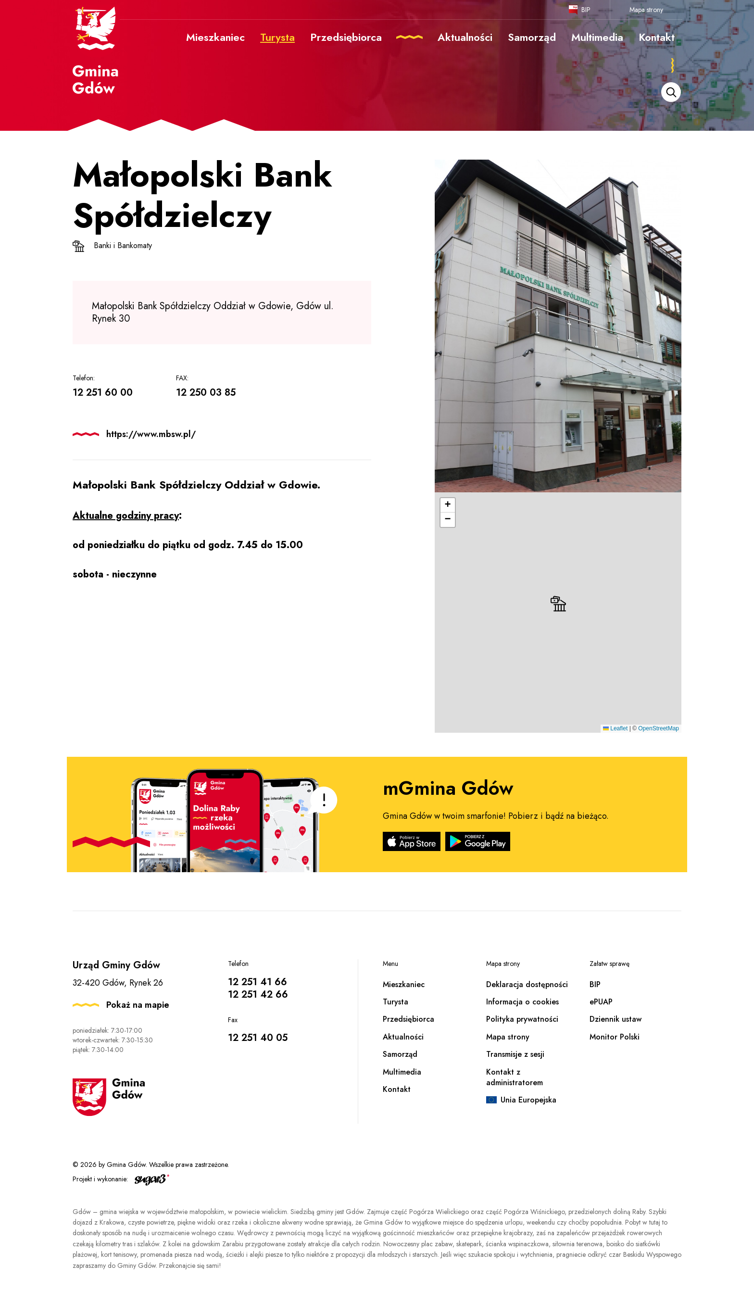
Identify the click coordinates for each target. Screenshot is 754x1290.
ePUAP (601, 1001)
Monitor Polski (615, 1036)
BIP (586, 9)
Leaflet (615, 728)
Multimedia (402, 1071)
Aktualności (403, 1036)
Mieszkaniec (404, 984)
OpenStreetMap (658, 728)
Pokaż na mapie (137, 1005)
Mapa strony (646, 9)
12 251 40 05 (258, 1038)
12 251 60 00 (103, 393)
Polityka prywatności (522, 1019)
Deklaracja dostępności (527, 984)
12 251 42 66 (258, 995)
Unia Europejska (528, 1099)
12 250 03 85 (206, 393)
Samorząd (400, 1054)
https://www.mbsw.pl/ (151, 434)
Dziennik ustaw (615, 1019)
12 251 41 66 (257, 982)
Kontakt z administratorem (514, 1077)
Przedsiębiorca (408, 1019)
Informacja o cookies (522, 1001)
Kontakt (397, 1089)
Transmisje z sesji (515, 1054)
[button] (558, 604)
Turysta (395, 1001)
